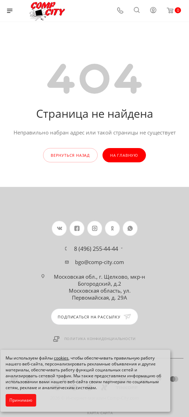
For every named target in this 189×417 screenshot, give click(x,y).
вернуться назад (70, 155)
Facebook (76, 228)
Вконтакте (59, 228)
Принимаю (20, 400)
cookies (61, 358)
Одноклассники (112, 228)
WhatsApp (130, 228)
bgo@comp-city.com (99, 261)
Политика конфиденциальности (100, 338)
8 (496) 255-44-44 (96, 249)
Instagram (94, 228)
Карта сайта (100, 412)
